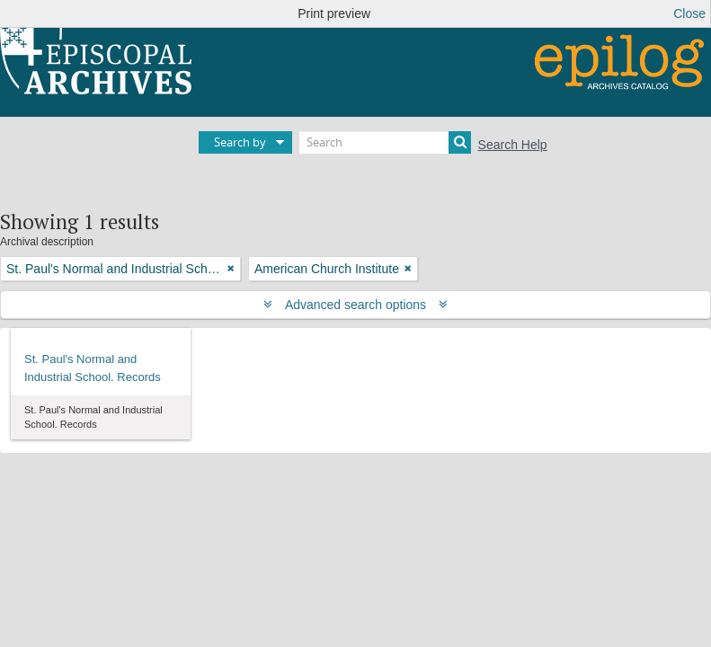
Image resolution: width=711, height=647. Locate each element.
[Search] (385, 142)
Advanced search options (355, 304)
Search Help (512, 144)
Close (689, 13)
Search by (240, 142)
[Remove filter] (231, 269)
